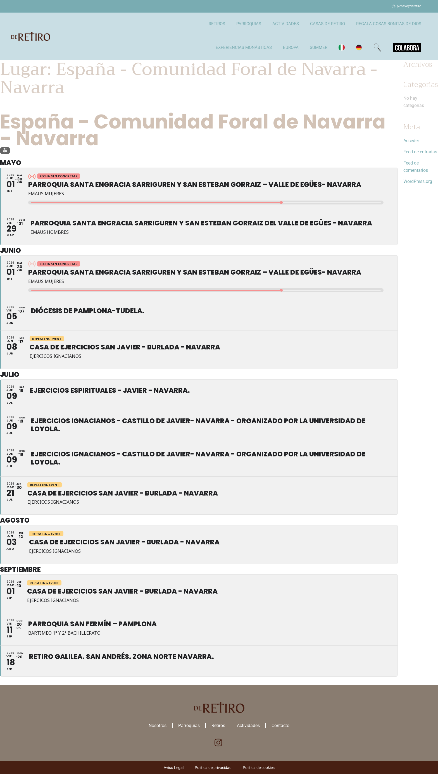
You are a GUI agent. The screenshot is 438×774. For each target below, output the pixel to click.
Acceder (411, 140)
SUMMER (318, 47)
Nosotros (157, 725)
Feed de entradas (420, 151)
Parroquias (189, 725)
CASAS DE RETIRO (327, 23)
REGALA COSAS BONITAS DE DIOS (388, 23)
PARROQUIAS (248, 23)
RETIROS (217, 23)
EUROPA (291, 47)
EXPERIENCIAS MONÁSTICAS (244, 47)
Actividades (248, 725)
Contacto (280, 725)
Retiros (218, 725)
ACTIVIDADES (285, 23)
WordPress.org (417, 181)
